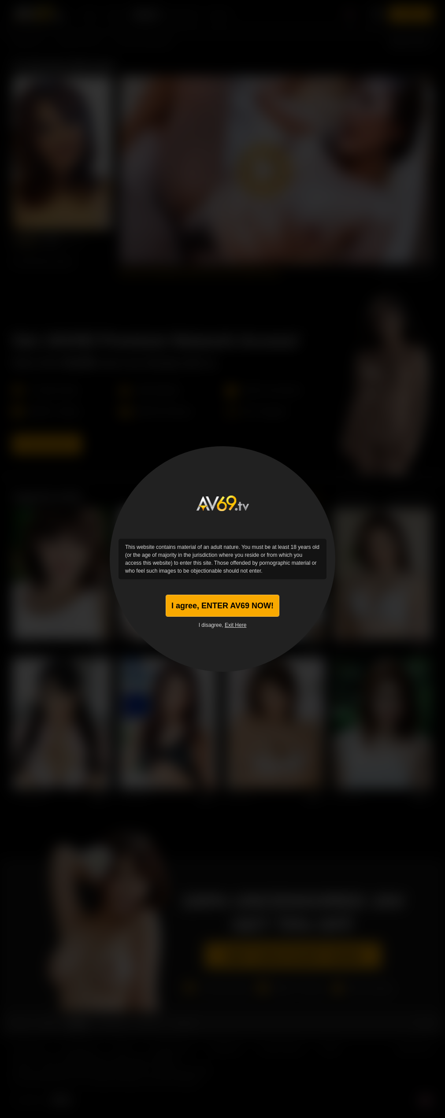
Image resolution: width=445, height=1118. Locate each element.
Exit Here (235, 625)
